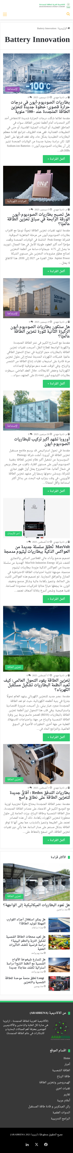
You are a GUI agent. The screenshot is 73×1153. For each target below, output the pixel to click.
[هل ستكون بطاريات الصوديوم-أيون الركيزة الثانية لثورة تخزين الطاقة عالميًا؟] (36, 298)
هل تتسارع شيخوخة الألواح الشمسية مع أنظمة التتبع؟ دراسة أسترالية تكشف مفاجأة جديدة (26, 963)
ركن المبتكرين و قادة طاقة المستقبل (49, 1106)
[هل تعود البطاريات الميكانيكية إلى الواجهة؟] (36, 882)
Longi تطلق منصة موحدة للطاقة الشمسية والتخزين (25, 980)
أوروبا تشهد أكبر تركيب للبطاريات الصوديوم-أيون (42, 442)
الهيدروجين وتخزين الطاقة (54, 1082)
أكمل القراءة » (56, 159)
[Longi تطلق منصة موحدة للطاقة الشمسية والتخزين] (59, 983)
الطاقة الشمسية (61, 1070)
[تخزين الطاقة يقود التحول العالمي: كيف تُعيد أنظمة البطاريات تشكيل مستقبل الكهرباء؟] (36, 639)
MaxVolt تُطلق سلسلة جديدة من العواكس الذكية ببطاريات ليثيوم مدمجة (37, 549)
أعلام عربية (63, 1100)
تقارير (67, 1094)
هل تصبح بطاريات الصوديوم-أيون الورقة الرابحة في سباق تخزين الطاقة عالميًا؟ (38, 219)
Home (67, 1058)
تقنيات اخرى (63, 1088)
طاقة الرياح (63, 1076)
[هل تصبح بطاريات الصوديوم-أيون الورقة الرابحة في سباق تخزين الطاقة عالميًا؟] (36, 186)
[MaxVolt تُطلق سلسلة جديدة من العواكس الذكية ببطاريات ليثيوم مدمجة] (36, 518)
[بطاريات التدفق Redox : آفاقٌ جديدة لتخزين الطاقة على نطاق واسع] (36, 764)
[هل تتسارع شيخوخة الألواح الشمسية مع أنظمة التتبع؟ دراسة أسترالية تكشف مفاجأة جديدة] (59, 965)
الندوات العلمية (61, 1112)
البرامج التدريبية (60, 1118)
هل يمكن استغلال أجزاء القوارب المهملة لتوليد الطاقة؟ (26, 921)
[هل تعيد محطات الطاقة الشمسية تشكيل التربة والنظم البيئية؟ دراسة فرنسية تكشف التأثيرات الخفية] (59, 942)
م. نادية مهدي (60, 97)
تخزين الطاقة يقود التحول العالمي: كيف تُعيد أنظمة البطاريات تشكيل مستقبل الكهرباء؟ (37, 685)
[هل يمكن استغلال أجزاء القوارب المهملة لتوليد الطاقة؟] (59, 925)
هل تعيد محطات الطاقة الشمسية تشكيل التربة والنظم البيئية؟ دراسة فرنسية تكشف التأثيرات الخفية (26, 943)
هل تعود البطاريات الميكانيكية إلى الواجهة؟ (36, 905)
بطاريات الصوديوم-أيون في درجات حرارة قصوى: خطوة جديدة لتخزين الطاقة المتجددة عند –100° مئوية (40, 107)
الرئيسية (64, 28)
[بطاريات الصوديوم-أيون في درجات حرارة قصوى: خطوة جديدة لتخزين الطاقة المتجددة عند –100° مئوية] (36, 73)
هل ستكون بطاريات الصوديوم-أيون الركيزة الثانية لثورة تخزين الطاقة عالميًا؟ (40, 331)
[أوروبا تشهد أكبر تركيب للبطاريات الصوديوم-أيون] (36, 410)
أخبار (67, 1064)
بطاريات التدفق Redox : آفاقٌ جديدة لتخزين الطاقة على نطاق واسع (40, 795)
